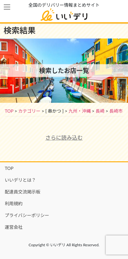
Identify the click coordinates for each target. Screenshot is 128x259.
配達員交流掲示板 (22, 191)
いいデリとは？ (20, 180)
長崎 (100, 111)
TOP (9, 111)
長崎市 (116, 111)
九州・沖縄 (80, 111)
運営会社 (14, 227)
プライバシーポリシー (27, 215)
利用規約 (14, 203)
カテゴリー (29, 111)
